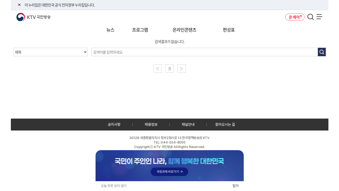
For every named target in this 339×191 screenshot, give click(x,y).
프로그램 (140, 29)
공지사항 (114, 124)
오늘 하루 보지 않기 (113, 186)
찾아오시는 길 (225, 124)
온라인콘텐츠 (184, 29)
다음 (181, 68)
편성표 (229, 29)
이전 (157, 68)
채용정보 (151, 124)
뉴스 (110, 29)
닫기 (235, 186)
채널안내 (188, 124)
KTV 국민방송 (25, 15)
